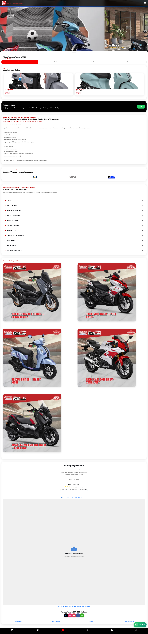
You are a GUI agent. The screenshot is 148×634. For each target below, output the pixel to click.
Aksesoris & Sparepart (74, 250)
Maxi (92, 62)
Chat (141, 106)
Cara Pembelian (74, 205)
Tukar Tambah (74, 245)
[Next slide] (145, 31)
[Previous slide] (2, 31)
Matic (56, 62)
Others (128, 62)
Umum (74, 200)
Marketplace (74, 240)
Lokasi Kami (92, 621)
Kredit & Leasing (74, 220)
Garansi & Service (74, 225)
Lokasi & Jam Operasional (74, 235)
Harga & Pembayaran (74, 215)
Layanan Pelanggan (129, 621)
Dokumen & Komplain (74, 210)
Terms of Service (56, 621)
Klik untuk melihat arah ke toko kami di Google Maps (74, 606)
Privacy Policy (18, 621)
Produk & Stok (74, 230)
